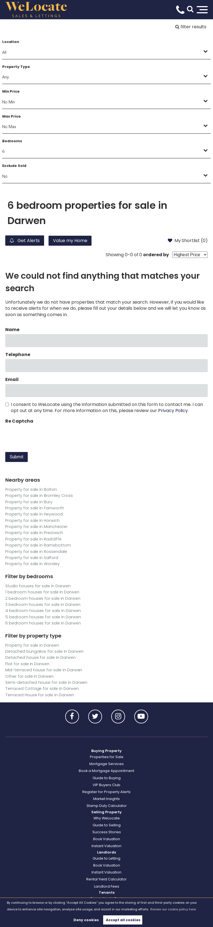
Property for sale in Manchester (36, 526)
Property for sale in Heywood (34, 514)
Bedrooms (12, 141)
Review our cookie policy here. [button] (173, 909)
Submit (16, 456)
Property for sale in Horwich (32, 520)
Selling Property (106, 812)
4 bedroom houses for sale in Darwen (43, 610)
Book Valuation (106, 839)
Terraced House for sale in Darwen (39, 695)
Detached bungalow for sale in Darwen (44, 651)
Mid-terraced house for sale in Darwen (43, 670)
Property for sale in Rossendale (36, 551)
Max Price (11, 116)
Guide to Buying (107, 778)
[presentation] (47, 437)
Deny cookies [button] (86, 920)
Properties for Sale (106, 757)
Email (12, 380)
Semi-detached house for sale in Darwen (46, 682)
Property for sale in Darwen (32, 645)
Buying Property (106, 750)
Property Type (16, 66)
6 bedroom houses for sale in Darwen (42, 623)
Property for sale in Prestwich (34, 532)
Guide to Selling (107, 825)
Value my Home (70, 240)
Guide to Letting (106, 858)
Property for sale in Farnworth (34, 508)
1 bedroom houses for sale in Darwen (42, 592)
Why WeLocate (106, 818)
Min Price (11, 91)
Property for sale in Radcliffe (33, 539)
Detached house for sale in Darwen (40, 657)
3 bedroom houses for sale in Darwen (42, 604)
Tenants (107, 892)
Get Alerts (25, 240)
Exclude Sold (14, 165)
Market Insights (106, 798)
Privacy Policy (173, 410)
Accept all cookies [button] (123, 920)
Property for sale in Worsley (32, 564)
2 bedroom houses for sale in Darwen (42, 598)
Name (12, 330)
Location (10, 41)
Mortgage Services (106, 763)
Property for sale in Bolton (31, 489)
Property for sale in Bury (28, 502)
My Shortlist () (188, 240)
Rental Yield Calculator (106, 879)
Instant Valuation (106, 846)
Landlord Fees (106, 886)
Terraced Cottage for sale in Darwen (41, 688)
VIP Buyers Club (106, 785)
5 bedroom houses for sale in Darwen (43, 617)
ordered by (156, 255)
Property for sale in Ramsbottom (38, 545)
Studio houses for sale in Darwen (37, 586)
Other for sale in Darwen (29, 676)
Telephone (17, 355)
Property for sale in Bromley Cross (39, 495)
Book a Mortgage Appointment (106, 770)
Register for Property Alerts (106, 791)
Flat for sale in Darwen (27, 664)
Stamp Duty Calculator (107, 805)
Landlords (106, 852)
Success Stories (106, 832)
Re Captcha (19, 421)
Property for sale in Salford (31, 557)
